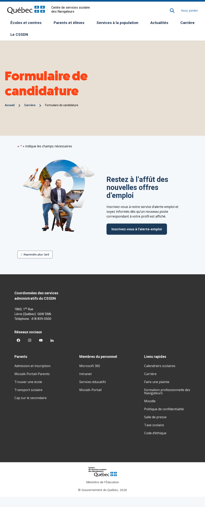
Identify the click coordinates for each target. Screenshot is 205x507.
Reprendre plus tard (36, 254)
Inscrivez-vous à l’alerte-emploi (137, 229)
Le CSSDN (20, 35)
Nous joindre (189, 10)
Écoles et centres (27, 24)
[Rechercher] (172, 11)
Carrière (187, 22)
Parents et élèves (70, 24)
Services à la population (119, 24)
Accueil (10, 105)
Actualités (159, 22)
